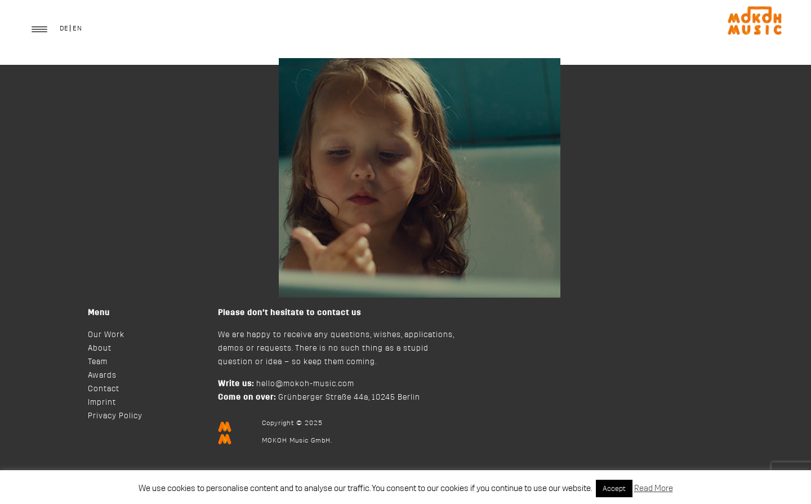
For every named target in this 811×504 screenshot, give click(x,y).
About (100, 348)
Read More (653, 488)
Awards (102, 375)
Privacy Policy (115, 416)
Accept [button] (614, 488)
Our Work (106, 335)
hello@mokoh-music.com (305, 384)
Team (98, 362)
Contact (103, 389)
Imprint (102, 402)
